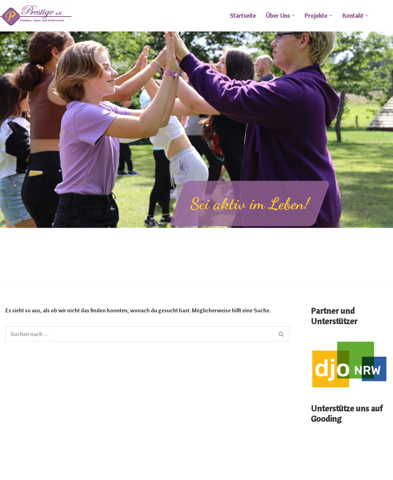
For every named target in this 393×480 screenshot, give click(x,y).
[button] (293, 15)
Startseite (243, 15)
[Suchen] (139, 334)
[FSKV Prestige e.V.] (35, 15)
